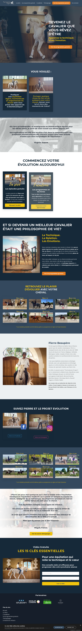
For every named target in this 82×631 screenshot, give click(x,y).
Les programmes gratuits (28, 3)
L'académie (39, 3)
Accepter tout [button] (59, 627)
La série (18, 3)
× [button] (80, 625)
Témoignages (47, 3)
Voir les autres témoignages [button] (41, 534)
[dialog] (41, 627)
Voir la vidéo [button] (61, 584)
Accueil (5, 611)
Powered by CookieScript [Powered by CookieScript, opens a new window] (75, 630)
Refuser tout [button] (70, 627)
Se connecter (75, 3)
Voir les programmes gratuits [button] (61, 3)
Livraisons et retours (9, 621)
